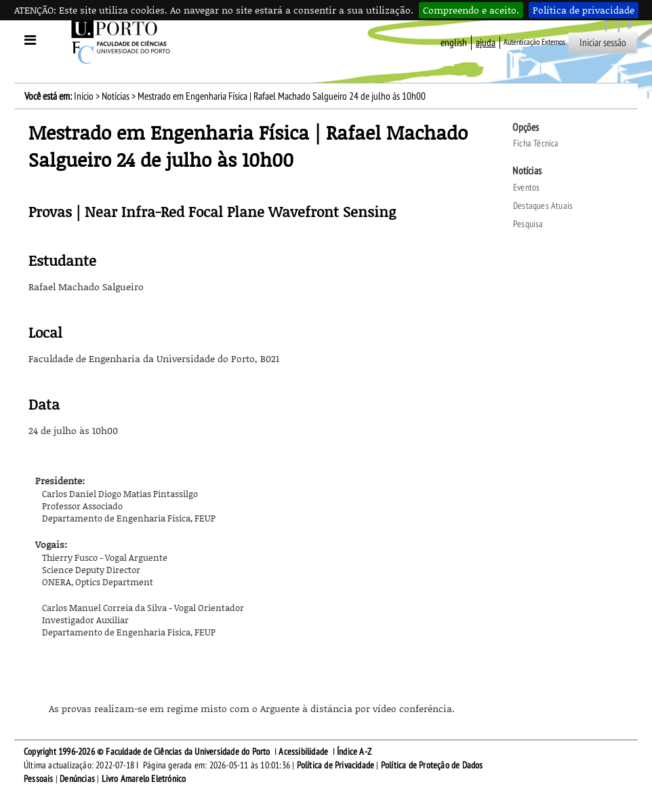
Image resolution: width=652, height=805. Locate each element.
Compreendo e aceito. (471, 9)
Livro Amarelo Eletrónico (144, 779)
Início (84, 96)
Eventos (526, 187)
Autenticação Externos (534, 42)
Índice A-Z (354, 752)
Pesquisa (528, 224)
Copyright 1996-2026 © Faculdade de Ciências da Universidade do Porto (147, 752)
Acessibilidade (303, 752)
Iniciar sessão (602, 43)
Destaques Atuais (543, 206)
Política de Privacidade (336, 765)
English (454, 43)
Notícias (115, 96)
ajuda (485, 43)
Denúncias (77, 779)
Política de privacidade (583, 9)
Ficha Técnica (536, 143)
